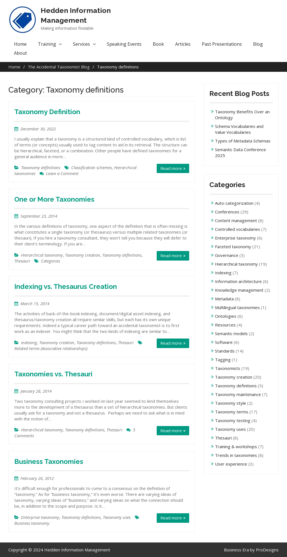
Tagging (223, 359)
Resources (225, 325)
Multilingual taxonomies (237, 307)
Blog (258, 44)
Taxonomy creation (82, 255)
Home (20, 44)
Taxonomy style (230, 403)
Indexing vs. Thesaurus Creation (65, 286)
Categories (50, 261)
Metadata (224, 298)
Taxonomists (227, 368)
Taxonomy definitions (40, 167)
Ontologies (225, 316)
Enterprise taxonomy (40, 517)
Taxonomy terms (231, 412)
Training (47, 44)
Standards (225, 351)
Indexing (29, 342)
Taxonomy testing (232, 420)
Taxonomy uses (117, 517)
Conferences (227, 212)
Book (158, 44)
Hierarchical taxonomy (42, 255)
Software (224, 342)
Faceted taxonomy (233, 246)
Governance (226, 255)
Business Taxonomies (48, 461)
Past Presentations (222, 44)
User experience (231, 464)
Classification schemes (91, 167)
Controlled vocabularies (237, 229)
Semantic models (231, 333)
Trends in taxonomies (236, 455)
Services (81, 44)
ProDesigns (267, 550)
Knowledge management (239, 290)
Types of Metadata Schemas (242, 141)
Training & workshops (236, 446)
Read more (171, 168)
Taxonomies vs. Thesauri (53, 374)
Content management (236, 220)
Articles (183, 44)
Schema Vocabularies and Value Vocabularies (239, 129)
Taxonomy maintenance (238, 394)
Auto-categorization (234, 203)
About (20, 53)
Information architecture (238, 281)
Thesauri (22, 261)
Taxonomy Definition (47, 112)
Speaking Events (124, 44)
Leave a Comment (62, 173)
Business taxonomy (31, 523)
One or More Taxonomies (54, 199)
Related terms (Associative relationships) (50, 348)
